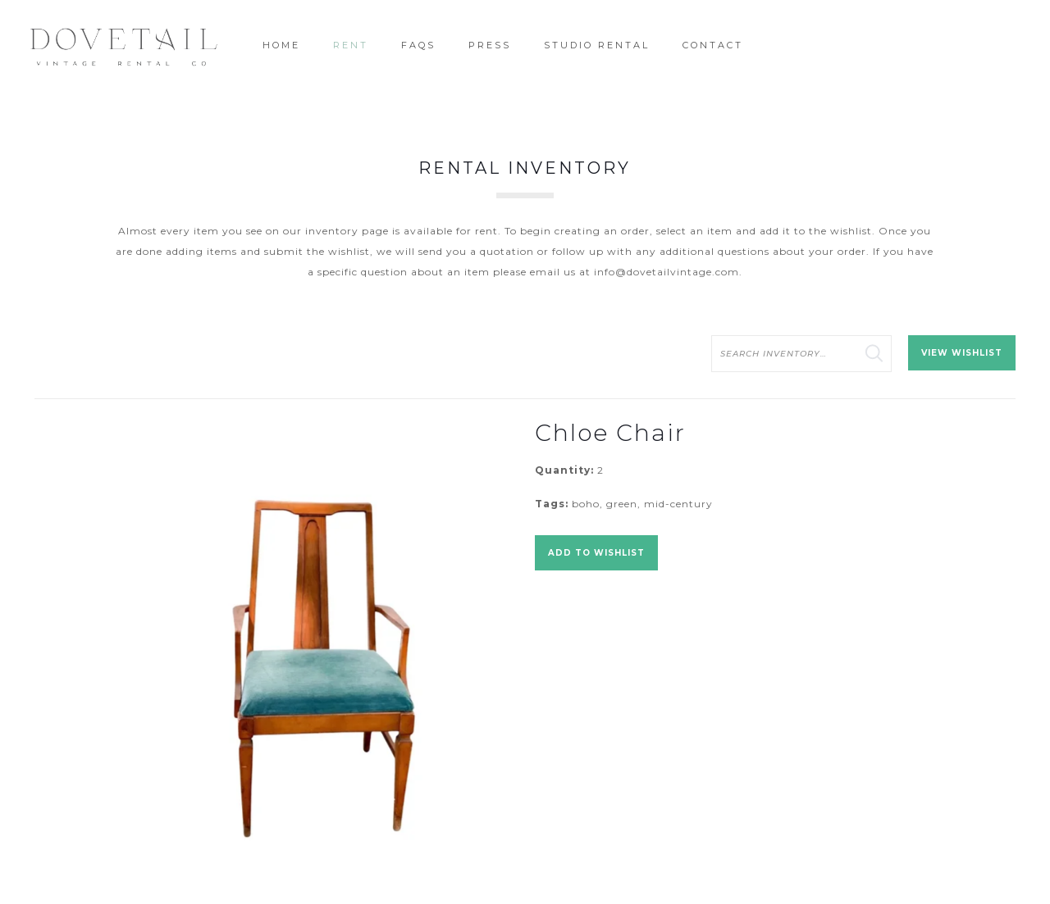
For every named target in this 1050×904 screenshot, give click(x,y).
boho (586, 503)
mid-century (678, 503)
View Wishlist (961, 353)
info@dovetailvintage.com (666, 272)
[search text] (801, 353)
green (621, 503)
